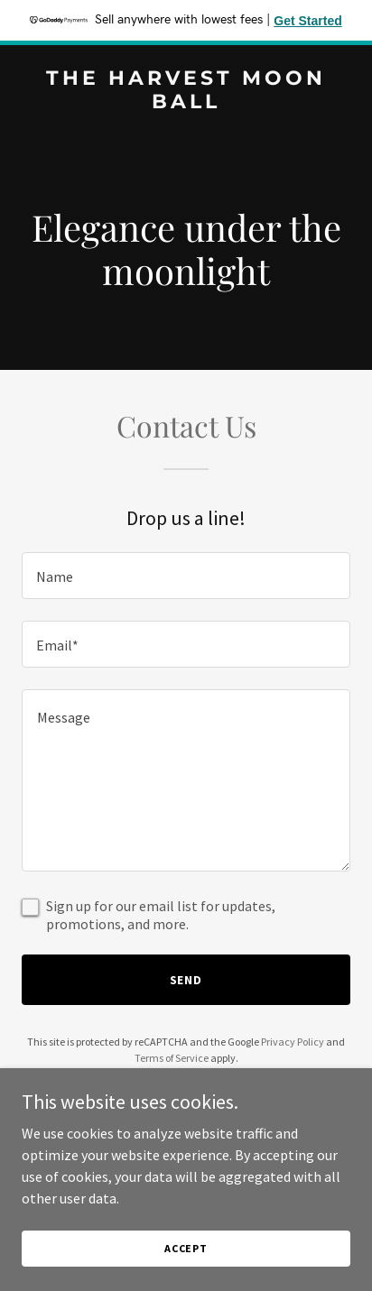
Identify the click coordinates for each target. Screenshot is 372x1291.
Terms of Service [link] (172, 1058)
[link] (186, 103)
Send (186, 980)
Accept (186, 1248)
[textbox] (186, 575)
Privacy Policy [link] (292, 1041)
